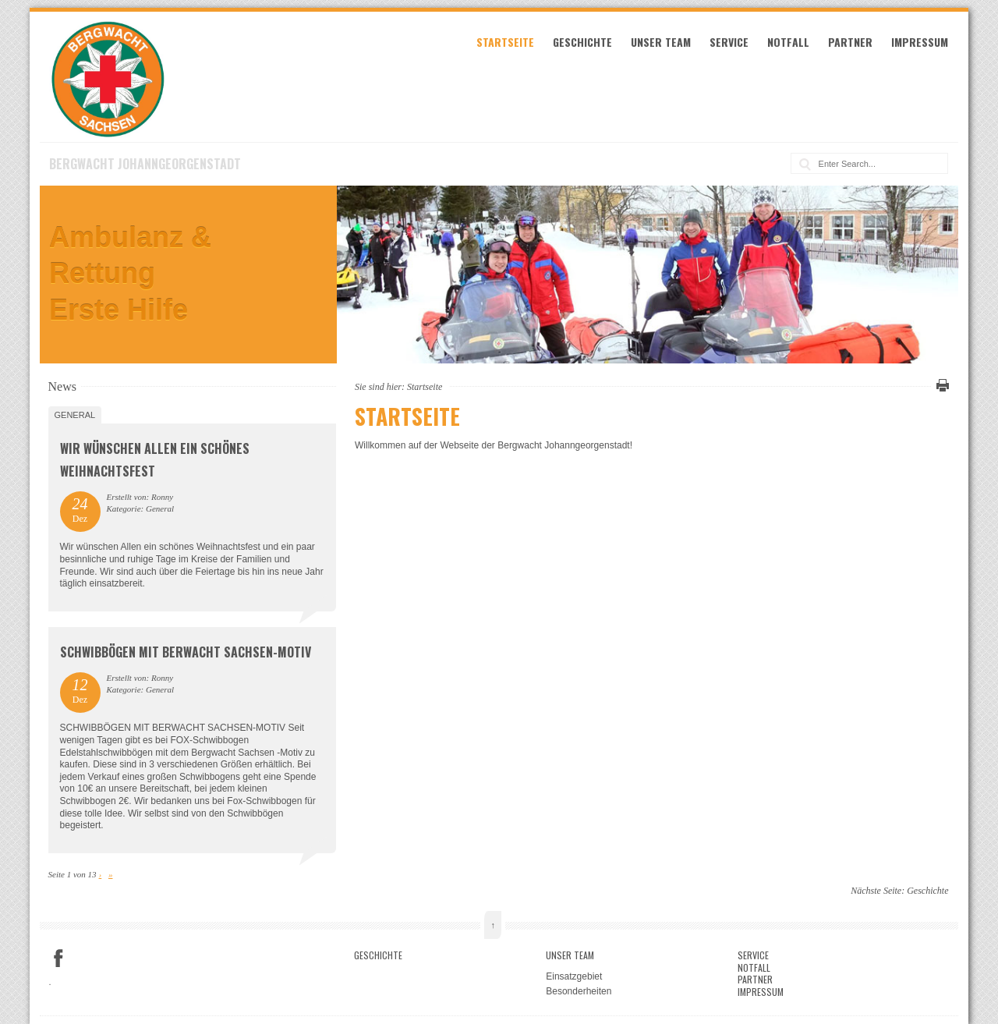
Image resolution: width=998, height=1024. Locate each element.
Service (729, 42)
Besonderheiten (578, 991)
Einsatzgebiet (574, 976)
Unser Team (661, 42)
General (75, 415)
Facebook (58, 958)
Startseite (505, 42)
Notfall (788, 42)
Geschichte (582, 42)
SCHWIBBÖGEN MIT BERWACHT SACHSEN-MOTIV (185, 652)
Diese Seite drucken (940, 385)
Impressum (919, 42)
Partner (850, 42)
